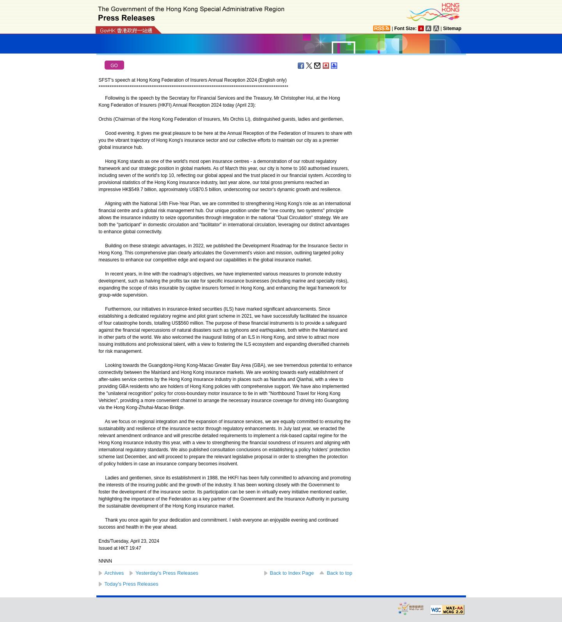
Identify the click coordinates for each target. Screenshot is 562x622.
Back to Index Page (292, 573)
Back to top (339, 573)
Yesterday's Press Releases (166, 573)
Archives (114, 573)
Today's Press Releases (131, 584)
